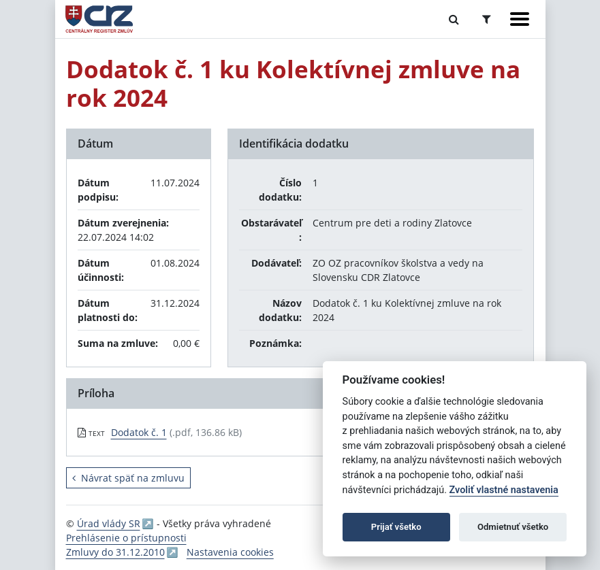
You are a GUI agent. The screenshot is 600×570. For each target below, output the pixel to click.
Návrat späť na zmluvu (128, 477)
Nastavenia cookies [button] (230, 552)
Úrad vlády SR (108, 523)
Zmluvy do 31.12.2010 (115, 552)
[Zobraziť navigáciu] (519, 19)
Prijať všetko (396, 527)
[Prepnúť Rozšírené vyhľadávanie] (486, 19)
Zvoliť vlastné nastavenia (503, 490)
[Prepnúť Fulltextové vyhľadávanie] (454, 19)
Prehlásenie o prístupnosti (126, 537)
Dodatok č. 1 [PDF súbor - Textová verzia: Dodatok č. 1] (139, 432)
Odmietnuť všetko (512, 527)
